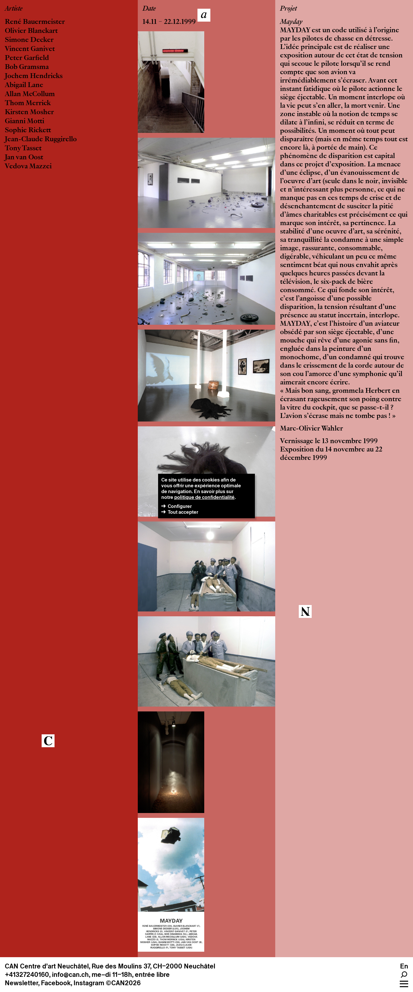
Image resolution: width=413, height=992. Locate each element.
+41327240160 (27, 974)
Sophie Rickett (28, 130)
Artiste (14, 9)
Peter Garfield (27, 58)
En (404, 966)
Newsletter (21, 982)
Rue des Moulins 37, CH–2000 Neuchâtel (153, 966)
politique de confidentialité (204, 497)
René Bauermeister (35, 22)
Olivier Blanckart (31, 31)
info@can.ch (70, 974)
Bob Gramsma (27, 67)
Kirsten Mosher (29, 112)
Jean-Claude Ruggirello (41, 140)
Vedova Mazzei (28, 167)
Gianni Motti (24, 121)
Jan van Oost (24, 158)
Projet (288, 9)
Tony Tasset (23, 149)
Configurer (180, 506)
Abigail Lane (24, 85)
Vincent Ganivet (30, 49)
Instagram (89, 982)
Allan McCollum (30, 94)
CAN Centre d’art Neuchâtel (47, 966)
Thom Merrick (28, 103)
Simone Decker (29, 40)
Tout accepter (183, 512)
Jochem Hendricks (34, 76)
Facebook (56, 982)
